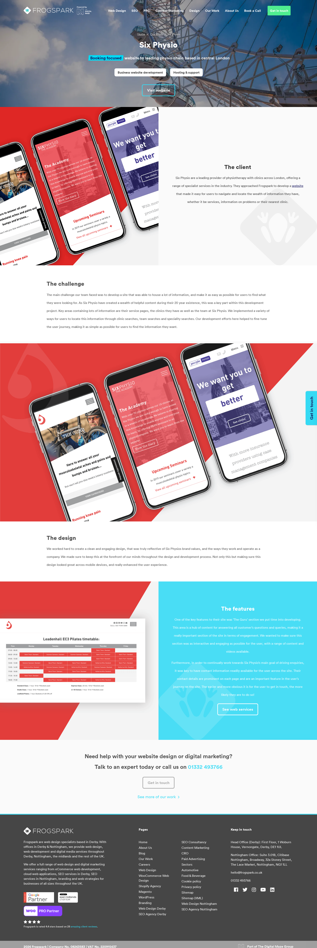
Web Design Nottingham (199, 904)
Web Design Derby (152, 909)
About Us (232, 11)
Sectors (187, 865)
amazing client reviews (84, 927)
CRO (185, 854)
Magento (145, 892)
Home (141, 34)
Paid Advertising (193, 859)
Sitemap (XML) (192, 898)
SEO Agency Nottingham (199, 910)
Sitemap (187, 893)
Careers (144, 865)
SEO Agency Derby (152, 914)
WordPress (146, 898)
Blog (142, 854)
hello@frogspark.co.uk (246, 873)
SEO (134, 11)
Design (194, 11)
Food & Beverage (194, 876)
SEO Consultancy (194, 842)
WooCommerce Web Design (154, 878)
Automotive (190, 870)
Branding (145, 903)
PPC (146, 11)
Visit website (158, 90)
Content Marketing (169, 11)
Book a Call (252, 11)
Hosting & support (186, 72)
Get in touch (279, 11)
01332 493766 (241, 881)
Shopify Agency (150, 886)
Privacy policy (191, 887)
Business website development (140, 72)
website (297, 186)
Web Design (117, 11)
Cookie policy (191, 882)
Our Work (212, 11)
